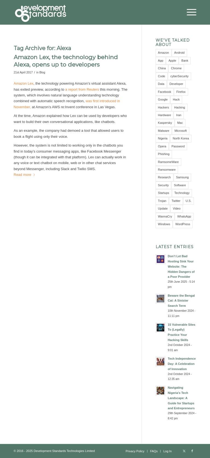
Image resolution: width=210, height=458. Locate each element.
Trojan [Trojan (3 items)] (162, 200)
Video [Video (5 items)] (176, 208)
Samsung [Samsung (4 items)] (182, 177)
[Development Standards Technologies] (40, 12)
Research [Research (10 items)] (164, 177)
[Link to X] (184, 451)
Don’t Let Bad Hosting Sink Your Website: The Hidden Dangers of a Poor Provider (181, 266)
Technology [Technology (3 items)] (182, 192)
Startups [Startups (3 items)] (163, 192)
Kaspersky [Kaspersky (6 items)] (165, 122)
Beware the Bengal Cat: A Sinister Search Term (181, 301)
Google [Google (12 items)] (163, 99)
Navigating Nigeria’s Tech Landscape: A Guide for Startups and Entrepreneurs (181, 398)
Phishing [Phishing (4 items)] (164, 154)
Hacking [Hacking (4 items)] (179, 107)
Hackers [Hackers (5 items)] (163, 107)
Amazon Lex (23, 83)
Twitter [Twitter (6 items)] (175, 200)
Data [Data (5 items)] (161, 83)
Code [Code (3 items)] (161, 76)
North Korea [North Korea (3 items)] (181, 138)
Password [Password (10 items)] (178, 146)
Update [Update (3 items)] (163, 208)
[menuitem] (188, 12)
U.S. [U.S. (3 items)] (188, 200)
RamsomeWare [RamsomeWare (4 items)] (168, 162)
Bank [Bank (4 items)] (184, 60)
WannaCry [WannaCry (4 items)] (165, 216)
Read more (25, 175)
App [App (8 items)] (161, 60)
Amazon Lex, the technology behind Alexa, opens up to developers (66, 61)
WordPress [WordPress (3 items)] (182, 224)
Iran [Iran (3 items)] (178, 115)
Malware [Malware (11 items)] (164, 130)
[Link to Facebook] (192, 451)
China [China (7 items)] (162, 68)
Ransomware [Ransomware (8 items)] (167, 169)
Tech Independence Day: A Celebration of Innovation (182, 364)
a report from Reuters (82, 89)
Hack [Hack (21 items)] (176, 99)
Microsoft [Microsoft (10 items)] (180, 130)
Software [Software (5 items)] (180, 185)
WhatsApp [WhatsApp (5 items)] (184, 216)
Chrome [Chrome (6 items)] (176, 68)
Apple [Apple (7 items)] (172, 60)
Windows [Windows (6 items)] (164, 224)
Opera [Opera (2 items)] (162, 146)
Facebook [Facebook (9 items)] (164, 91)
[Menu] (188, 12)
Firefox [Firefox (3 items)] (181, 91)
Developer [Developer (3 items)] (176, 83)
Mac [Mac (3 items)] (180, 122)
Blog (42, 72)
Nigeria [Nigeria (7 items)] (163, 138)
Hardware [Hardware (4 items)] (164, 115)
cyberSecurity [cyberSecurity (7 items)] (179, 76)
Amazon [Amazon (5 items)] (163, 52)
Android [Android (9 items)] (179, 52)
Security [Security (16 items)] (163, 185)
